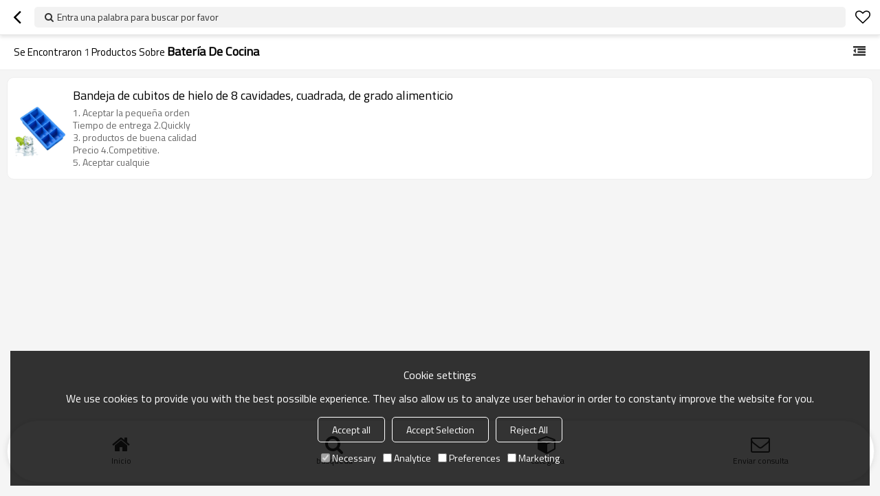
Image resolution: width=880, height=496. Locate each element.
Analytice (407, 458)
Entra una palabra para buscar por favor (138, 17)
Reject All (529, 429)
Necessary (348, 458)
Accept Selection (440, 429)
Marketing (533, 458)
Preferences (469, 458)
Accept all (351, 429)
